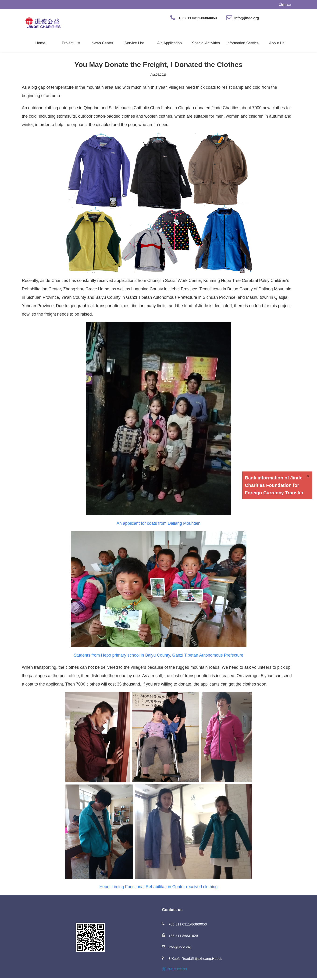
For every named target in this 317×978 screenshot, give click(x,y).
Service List (134, 43)
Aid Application (169, 43)
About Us (277, 43)
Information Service (243, 43)
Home (40, 43)
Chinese (285, 5)
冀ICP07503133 (174, 969)
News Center (102, 43)
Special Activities (206, 43)
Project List (71, 43)
